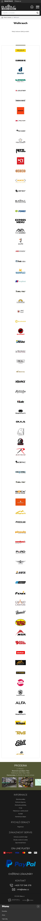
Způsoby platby (20, 799)
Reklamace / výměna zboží (20, 811)
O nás (20, 808)
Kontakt (20, 814)
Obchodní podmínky (20, 805)
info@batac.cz (23, 889)
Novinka (4, 911)
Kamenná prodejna (20, 817)
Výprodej (4, 919)
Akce (3, 915)
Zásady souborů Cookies (20, 840)
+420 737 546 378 (23, 885)
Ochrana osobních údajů (20, 837)
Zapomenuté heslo (20, 843)
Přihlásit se (18, 1)
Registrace (20, 827)
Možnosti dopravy (20, 802)
